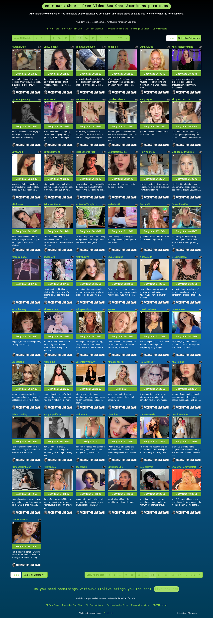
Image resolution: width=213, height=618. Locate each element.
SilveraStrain (51, 309)
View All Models (22, 38)
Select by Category (189, 38)
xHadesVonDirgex (86, 152)
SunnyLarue (146, 46)
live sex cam (166, 589)
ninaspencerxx (116, 362)
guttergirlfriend (52, 152)
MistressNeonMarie (182, 46)
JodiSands (82, 414)
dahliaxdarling (19, 414)
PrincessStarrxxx (53, 204)
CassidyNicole (148, 309)
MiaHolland (178, 362)
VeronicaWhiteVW (86, 362)
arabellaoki (114, 204)
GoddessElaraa (116, 99)
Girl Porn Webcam (94, 28)
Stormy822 (146, 204)
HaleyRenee (146, 362)
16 (100, 38)
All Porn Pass (52, 28)
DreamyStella (179, 257)
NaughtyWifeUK (52, 414)
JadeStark (49, 257)
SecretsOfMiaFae (117, 152)
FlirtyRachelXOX (181, 99)
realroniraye (82, 257)
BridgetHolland (84, 309)
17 (106, 38)
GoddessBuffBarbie (183, 152)
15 (93, 38)
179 (120, 38)
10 (59, 38)
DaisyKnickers (20, 519)
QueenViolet (178, 309)
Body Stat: (26, 73)
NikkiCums (50, 467)
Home (171, 38)
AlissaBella (146, 257)
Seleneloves (146, 467)
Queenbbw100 (180, 204)
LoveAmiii (17, 152)
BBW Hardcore (160, 28)
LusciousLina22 (181, 414)
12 (73, 38)
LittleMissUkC (115, 467)
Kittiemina (49, 362)
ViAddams (17, 204)
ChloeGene (18, 362)
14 (86, 38)
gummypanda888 (85, 46)
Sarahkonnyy (19, 309)
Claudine (113, 414)
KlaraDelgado (19, 257)
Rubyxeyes (146, 99)
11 (66, 38)
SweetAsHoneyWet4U (184, 467)
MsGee (111, 309)
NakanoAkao (19, 46)
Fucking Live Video (140, 28)
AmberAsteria (147, 414)
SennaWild (50, 99)
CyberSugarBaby (21, 99)
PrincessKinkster (21, 467)
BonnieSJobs (83, 99)
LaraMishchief (51, 46)
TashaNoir (81, 467)
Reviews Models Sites (117, 28)
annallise (113, 46)
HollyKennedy (147, 152)
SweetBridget (115, 257)
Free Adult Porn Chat (72, 28)
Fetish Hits (108, 613)
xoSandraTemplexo (86, 204)
